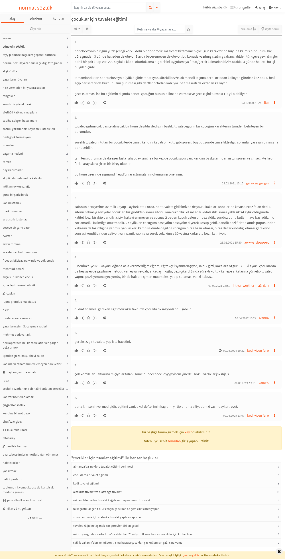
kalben (264, 383)
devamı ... (35, 517)
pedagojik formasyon (17, 137)
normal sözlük (36, 8)
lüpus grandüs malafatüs (19, 302)
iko (266, 102)
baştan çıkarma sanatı (19, 372)
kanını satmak (12, 203)
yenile (35, 29)
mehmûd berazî (13, 269)
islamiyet (9, 145)
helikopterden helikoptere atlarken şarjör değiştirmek (30, 345)
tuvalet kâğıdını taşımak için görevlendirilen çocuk (106, 526)
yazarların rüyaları (15, 79)
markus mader (12, 211)
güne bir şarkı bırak (15, 195)
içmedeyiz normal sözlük (19, 285)
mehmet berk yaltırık (17, 335)
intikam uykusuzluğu (17, 186)
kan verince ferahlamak (18, 397)
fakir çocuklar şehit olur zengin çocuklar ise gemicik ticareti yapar (116, 509)
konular (59, 18)
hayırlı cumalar (12, 170)
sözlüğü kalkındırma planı (20, 112)
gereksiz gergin (257, 183)
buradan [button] (174, 441)
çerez (186, 555)
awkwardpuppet (256, 242)
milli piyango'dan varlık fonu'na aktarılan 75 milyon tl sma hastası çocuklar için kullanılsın (132, 534)
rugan (6, 380)
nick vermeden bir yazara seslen (24, 88)
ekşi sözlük (10, 71)
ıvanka (264, 318)
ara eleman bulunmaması (20, 252)
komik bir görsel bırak (17, 104)
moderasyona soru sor (18, 318)
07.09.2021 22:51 (219, 286)
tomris (7, 162)
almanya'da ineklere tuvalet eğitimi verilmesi (103, 466)
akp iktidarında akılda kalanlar (23, 178)
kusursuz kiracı (15, 430)
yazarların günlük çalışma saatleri (25, 326)
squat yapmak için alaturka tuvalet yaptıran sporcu (107, 517)
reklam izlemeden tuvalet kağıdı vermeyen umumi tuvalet (111, 500)
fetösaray (9, 438)
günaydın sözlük (13, 46)
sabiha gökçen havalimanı (20, 121)
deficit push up (12, 479)
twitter (7, 236)
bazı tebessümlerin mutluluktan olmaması (31, 454)
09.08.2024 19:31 (245, 383)
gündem (35, 18)
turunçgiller (241, 7)
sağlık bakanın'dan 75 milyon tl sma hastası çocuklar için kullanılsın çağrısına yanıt (127, 543)
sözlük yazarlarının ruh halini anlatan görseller (33, 389)
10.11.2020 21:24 (250, 103)
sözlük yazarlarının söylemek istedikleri (29, 129)
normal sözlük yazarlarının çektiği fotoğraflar (32, 63)
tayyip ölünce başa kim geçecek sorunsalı (30, 55)
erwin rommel (12, 244)
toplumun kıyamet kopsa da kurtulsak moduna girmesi (28, 489)
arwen (7, 38)
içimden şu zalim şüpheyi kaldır (23, 356)
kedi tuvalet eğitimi (86, 483)
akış (12, 18)
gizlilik (195, 555)
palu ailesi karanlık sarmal (22, 500)
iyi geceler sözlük (14, 405)
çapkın (9, 293)
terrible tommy (15, 446)
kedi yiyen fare (258, 350)
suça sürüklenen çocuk (18, 277)
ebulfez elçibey (12, 422)
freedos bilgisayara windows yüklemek (28, 260)
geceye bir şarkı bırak (16, 228)
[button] (215, 7)
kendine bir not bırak (16, 413)
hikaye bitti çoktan (17, 509)
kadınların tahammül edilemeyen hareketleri (32, 364)
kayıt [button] (188, 432)
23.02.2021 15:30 (231, 242)
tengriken (9, 96)
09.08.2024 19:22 (233, 351)
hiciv (6, 310)
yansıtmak (9, 471)
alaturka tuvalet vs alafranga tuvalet (97, 492)
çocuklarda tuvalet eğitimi (90, 475)
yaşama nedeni (13, 153)
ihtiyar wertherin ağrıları (250, 285)
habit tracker (11, 463)
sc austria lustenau (15, 219)
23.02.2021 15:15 (232, 183)
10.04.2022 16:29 (245, 318)
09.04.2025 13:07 (233, 416)
